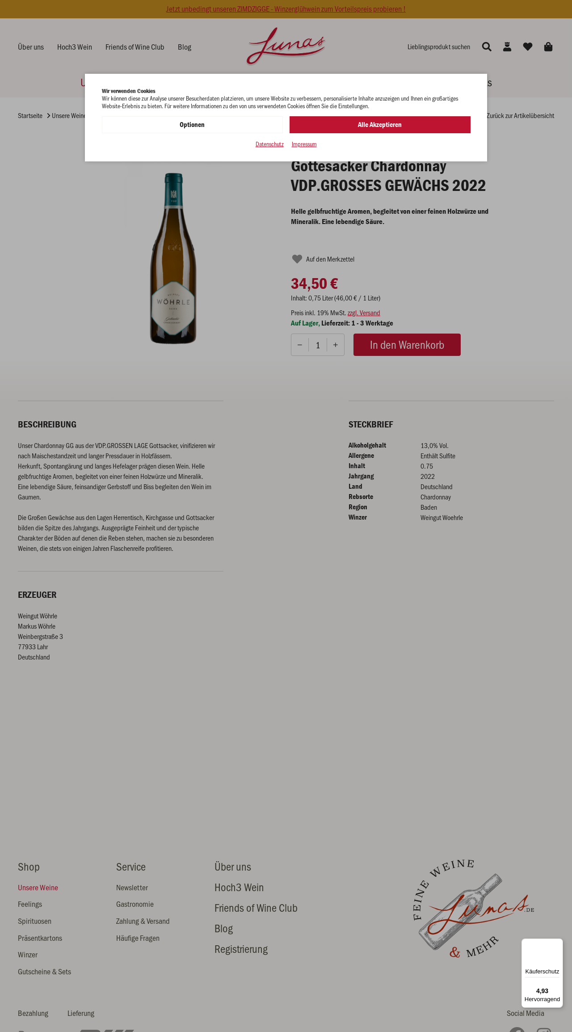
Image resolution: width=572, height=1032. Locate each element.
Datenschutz (270, 144)
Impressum (304, 144)
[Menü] (557, 944)
